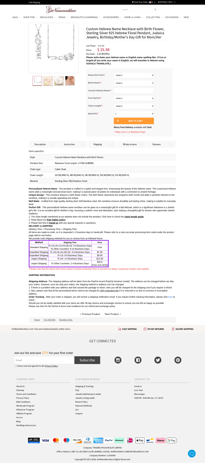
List (77, 409)
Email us (138, 386)
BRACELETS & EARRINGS (85, 17)
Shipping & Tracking (84, 386)
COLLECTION (154, 17)
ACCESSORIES (112, 17)
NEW (186, 17)
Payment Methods (83, 405)
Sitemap (20, 390)
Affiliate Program (24, 413)
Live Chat (138, 390)
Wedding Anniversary (26, 425)
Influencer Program (25, 409)
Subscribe (87, 360)
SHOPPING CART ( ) (166, 2)
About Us (20, 386)
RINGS (63, 17)
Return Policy (81, 401)
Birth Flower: (95, 82)
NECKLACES (47, 17)
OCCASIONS (172, 17)
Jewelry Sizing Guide (85, 398)
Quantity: (93, 113)
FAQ (77, 390)
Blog (18, 421)
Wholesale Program (25, 405)
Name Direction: (96, 75)
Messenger (139, 394)
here (42, 306)
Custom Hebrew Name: (100, 90)
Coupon (78, 413)
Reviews (19, 417)
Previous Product (90, 314)
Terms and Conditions (26, 394)
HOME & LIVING (133, 17)
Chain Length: (95, 105)
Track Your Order (140, 2)
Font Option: (95, 98)
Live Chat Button (192, 453)
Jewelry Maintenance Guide (88, 394)
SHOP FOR (30, 17)
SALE (16, 17)
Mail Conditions (23, 401)
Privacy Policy (51, 365)
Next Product (113, 314)
